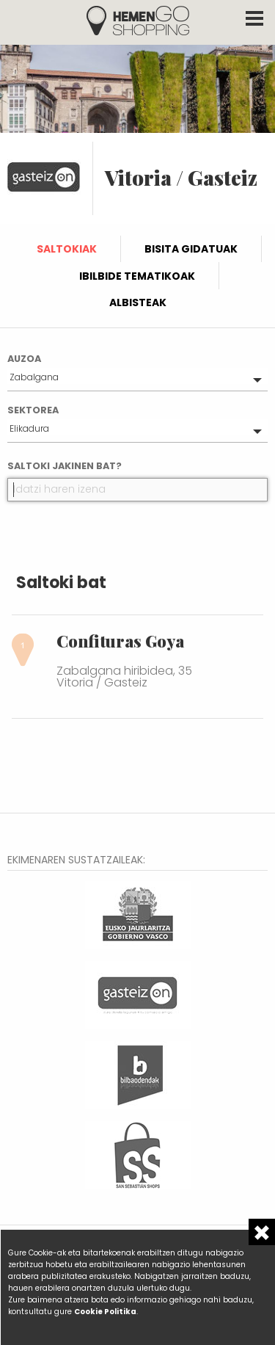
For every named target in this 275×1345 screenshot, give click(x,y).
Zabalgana (34, 377)
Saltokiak (67, 249)
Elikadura (29, 428)
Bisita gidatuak (191, 249)
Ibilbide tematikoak (137, 276)
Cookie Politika (105, 1311)
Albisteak (137, 302)
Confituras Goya (120, 641)
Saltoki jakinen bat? (64, 466)
